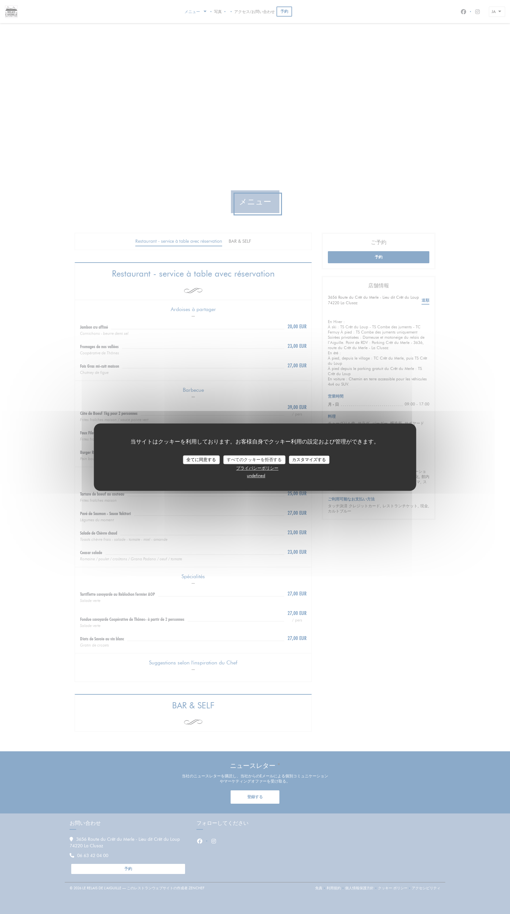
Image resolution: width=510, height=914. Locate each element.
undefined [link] (256, 475)
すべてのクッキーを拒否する (254, 459)
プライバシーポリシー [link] (257, 468)
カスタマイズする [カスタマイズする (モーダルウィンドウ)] (309, 459)
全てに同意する (201, 459)
